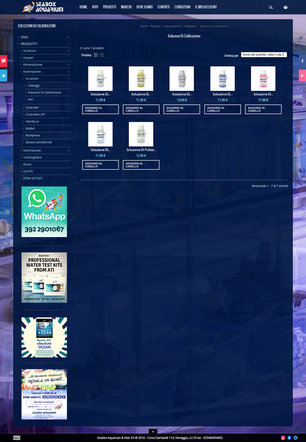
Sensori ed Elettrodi (39, 142)
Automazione (32, 72)
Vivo (24, 37)
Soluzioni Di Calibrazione (44, 92)
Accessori (29, 51)
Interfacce (32, 121)
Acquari (28, 58)
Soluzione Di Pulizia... (141, 150)
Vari (30, 99)
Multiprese (33, 135)
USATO (28, 171)
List (96, 55)
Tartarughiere (32, 157)
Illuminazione (32, 150)
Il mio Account (206, 7)
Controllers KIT (35, 114)
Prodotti (29, 43)
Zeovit (27, 164)
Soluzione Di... (100, 94)
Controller (32, 107)
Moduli (30, 128)
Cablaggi (34, 85)
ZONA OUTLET (33, 178)
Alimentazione (32, 65)
